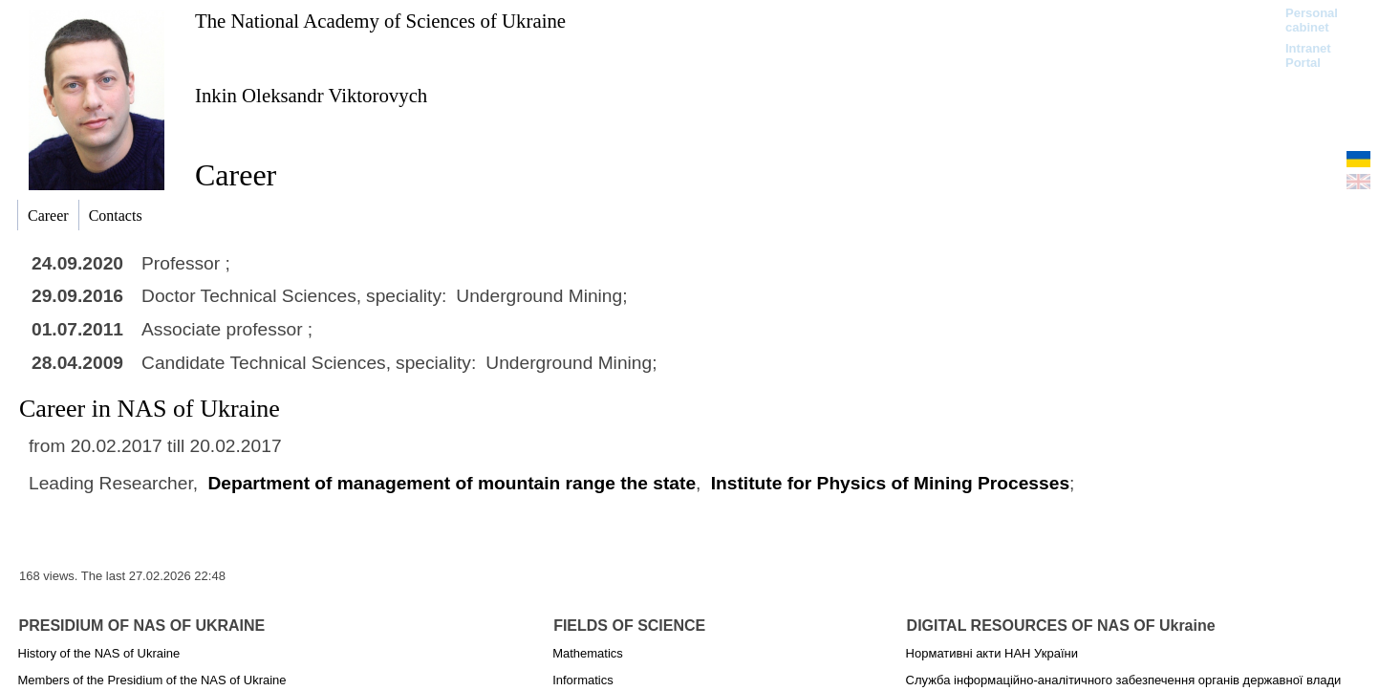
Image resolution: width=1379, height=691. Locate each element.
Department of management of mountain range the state (451, 483)
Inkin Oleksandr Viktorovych (311, 95)
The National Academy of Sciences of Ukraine (380, 21)
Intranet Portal (1308, 55)
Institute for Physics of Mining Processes (890, 483)
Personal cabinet (1311, 20)
